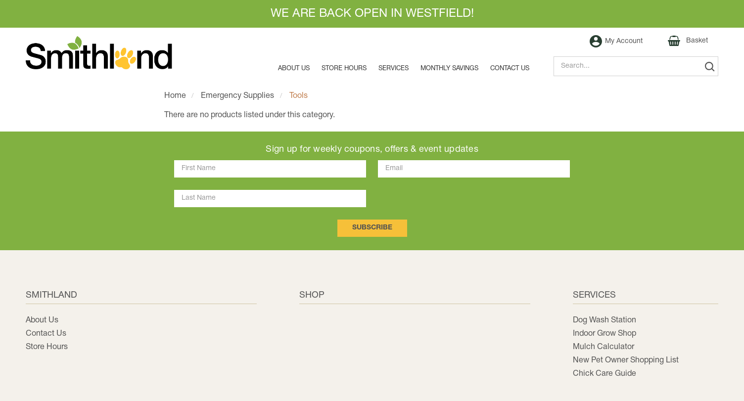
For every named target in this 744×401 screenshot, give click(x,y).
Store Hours (344, 69)
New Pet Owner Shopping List (626, 360)
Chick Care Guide (604, 373)
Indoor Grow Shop (604, 333)
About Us (294, 69)
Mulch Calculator (603, 347)
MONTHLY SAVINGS (449, 69)
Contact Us (46, 333)
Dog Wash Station (604, 320)
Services (393, 69)
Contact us (509, 69)
